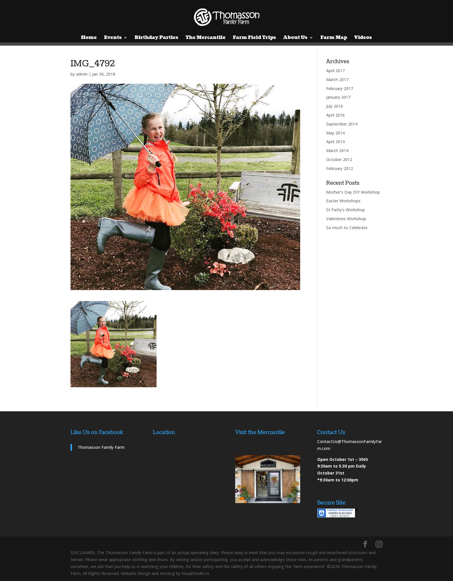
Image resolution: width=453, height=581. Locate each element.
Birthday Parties (156, 38)
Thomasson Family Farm (101, 447)
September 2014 (341, 124)
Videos (363, 38)
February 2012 (339, 168)
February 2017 (339, 88)
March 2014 (337, 150)
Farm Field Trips (254, 38)
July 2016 (334, 106)
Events (113, 38)
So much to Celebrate (346, 227)
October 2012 (339, 159)
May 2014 (335, 133)
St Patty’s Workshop (345, 209)
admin (82, 74)
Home (89, 38)
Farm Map (333, 38)
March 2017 (337, 79)
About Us (295, 38)
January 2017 (338, 97)
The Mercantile (205, 38)
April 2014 (335, 141)
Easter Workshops (343, 200)
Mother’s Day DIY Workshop (353, 192)
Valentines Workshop (346, 218)
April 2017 (335, 70)
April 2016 (335, 115)
